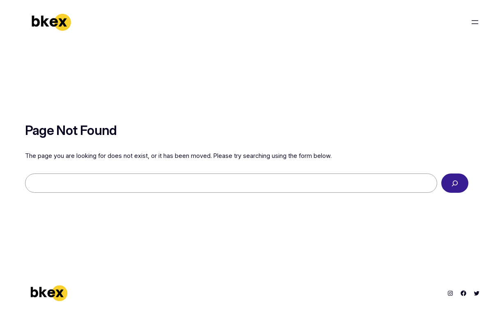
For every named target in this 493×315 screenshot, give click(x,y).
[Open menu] (475, 22)
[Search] (454, 183)
